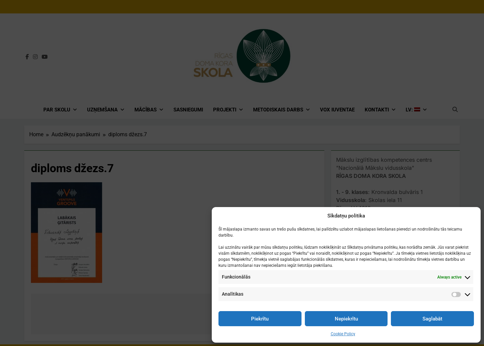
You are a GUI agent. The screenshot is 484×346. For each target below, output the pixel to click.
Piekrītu (260, 319)
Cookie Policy (343, 334)
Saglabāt (432, 319)
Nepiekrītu (346, 319)
